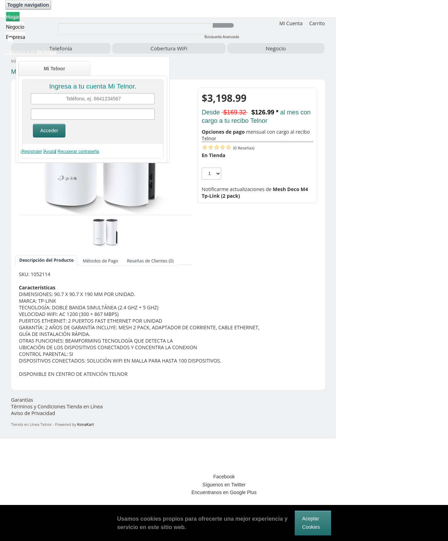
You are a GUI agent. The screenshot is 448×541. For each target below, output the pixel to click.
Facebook (223, 476)
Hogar (13, 17)
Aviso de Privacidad (33, 413)
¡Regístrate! (31, 151)
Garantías (22, 399)
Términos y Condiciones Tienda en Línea (57, 406)
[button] (41, 52)
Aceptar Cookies (311, 523)
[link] (223, 451)
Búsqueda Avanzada (221, 36)
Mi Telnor (54, 68)
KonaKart (85, 424)
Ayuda (50, 151)
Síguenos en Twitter (223, 484)
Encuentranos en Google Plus (224, 492)
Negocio (276, 48)
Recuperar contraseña (78, 151)
